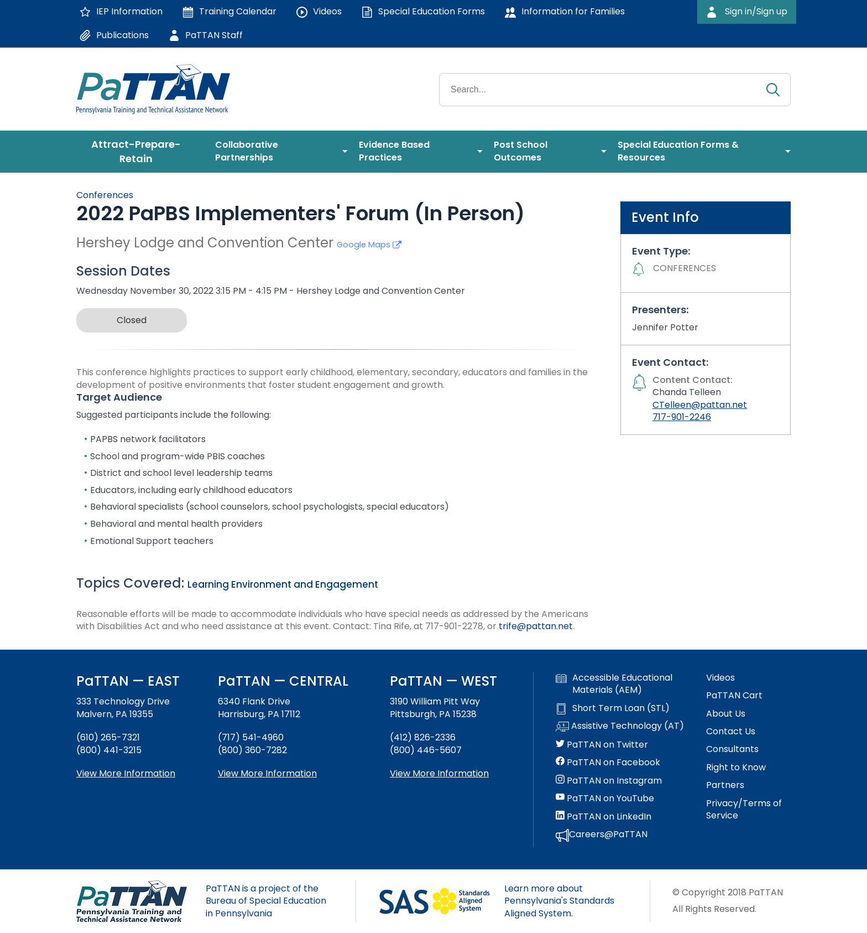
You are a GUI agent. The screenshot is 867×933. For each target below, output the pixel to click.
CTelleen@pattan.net (699, 404)
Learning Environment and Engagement (282, 584)
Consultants (732, 749)
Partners (725, 785)
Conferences (104, 195)
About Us (725, 714)
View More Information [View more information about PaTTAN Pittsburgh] (439, 773)
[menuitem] (140, 152)
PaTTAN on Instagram (609, 781)
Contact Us (730, 731)
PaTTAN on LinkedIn (603, 817)
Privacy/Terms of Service (744, 809)
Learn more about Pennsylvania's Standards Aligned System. (559, 901)
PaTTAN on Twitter (602, 745)
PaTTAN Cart (734, 696)
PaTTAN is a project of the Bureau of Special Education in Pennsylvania (266, 901)
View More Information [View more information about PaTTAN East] (125, 773)
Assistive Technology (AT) (620, 726)
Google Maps (369, 244)
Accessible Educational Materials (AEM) (614, 684)
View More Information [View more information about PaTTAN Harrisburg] (267, 773)
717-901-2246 (681, 417)
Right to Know (736, 767)
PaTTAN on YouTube (605, 798)
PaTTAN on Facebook (608, 762)
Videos (720, 678)
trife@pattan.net (536, 626)
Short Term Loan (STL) (613, 708)
